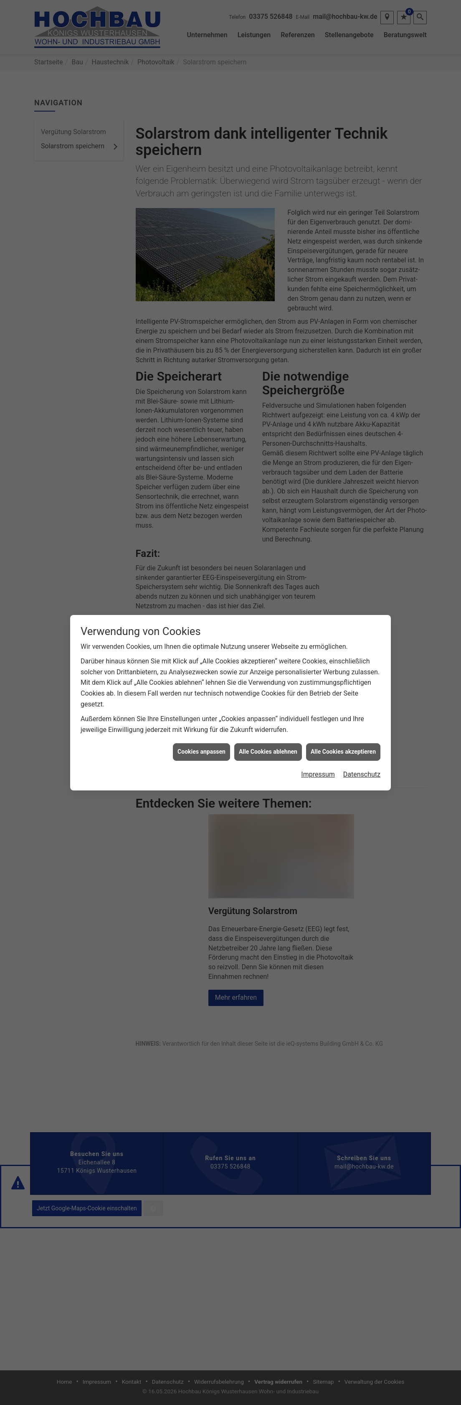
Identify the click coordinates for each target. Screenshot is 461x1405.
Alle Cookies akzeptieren (343, 710)
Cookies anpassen (201, 710)
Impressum (318, 733)
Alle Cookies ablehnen (268, 710)
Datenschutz (361, 733)
